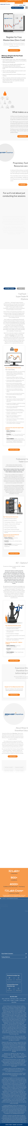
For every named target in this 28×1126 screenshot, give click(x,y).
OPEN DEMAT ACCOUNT (17, 7)
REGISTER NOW (14, 50)
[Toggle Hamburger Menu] (26, 8)
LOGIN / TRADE (22, 5)
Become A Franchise (19, 2)
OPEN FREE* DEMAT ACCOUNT (14, 1124)
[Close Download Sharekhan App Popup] (26, 1)
